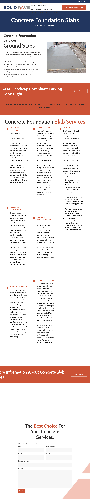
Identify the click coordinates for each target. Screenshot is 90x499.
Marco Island (34, 104)
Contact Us (78, 374)
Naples (25, 104)
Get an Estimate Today (74, 7)
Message (21, 468)
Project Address (23, 461)
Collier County (47, 104)
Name (20, 446)
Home (36, 25)
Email (20, 453)
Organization (50, 446)
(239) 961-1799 (79, 91)
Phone (48, 453)
